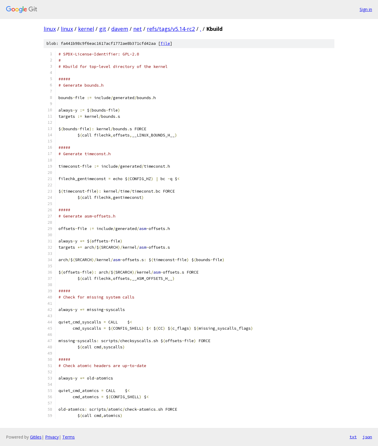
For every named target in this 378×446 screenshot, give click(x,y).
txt (353, 436)
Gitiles (36, 437)
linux (50, 28)
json (367, 436)
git (102, 28)
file (165, 43)
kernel (86, 28)
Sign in (366, 9)
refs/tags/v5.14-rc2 (171, 28)
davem (119, 28)
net (137, 28)
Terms (68, 437)
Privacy (52, 437)
